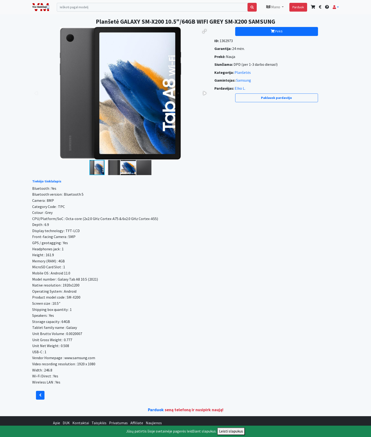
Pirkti (277, 31)
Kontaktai (80, 422)
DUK (66, 422)
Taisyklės (99, 422)
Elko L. (240, 88)
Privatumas (118, 422)
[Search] (152, 7)
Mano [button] (273, 6)
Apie (56, 422)
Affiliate (136, 422)
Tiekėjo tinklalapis (46, 181)
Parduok (298, 7)
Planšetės (242, 72)
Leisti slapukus (231, 431)
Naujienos (154, 422)
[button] (336, 7)
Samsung (243, 80)
